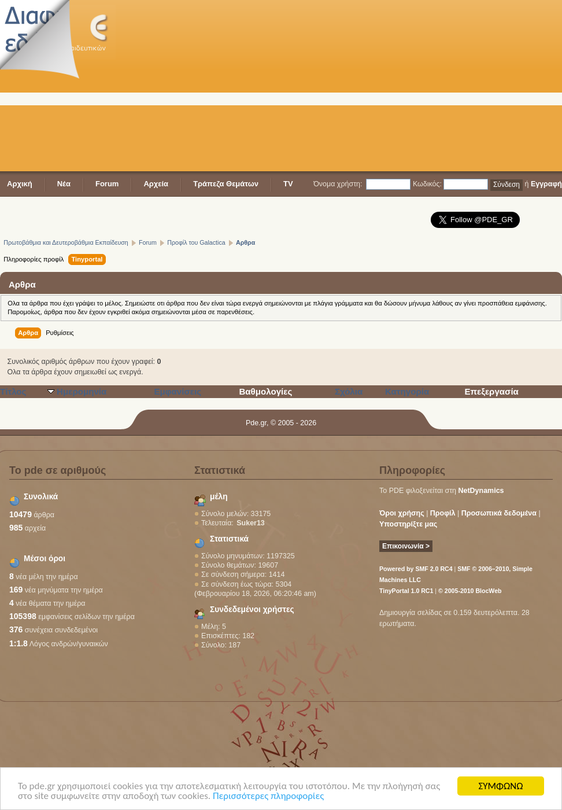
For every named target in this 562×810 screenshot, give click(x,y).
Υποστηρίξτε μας (408, 524)
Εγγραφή (546, 184)
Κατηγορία (407, 391)
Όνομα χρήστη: (337, 184)
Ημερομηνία (81, 391)
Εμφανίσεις (177, 391)
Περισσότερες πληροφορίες (268, 796)
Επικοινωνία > (406, 546)
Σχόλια (349, 391)
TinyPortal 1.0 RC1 (406, 590)
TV (288, 183)
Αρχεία (155, 183)
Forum (107, 183)
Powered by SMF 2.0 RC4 (416, 568)
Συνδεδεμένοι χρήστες (252, 609)
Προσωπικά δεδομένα (499, 513)
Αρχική (19, 183)
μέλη (219, 496)
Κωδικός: (427, 184)
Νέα (64, 183)
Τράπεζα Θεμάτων (225, 183)
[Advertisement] (292, 87)
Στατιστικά (229, 539)
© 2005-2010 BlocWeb (469, 590)
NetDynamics (481, 491)
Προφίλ (443, 513)
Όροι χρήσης (401, 513)
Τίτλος (13, 391)
